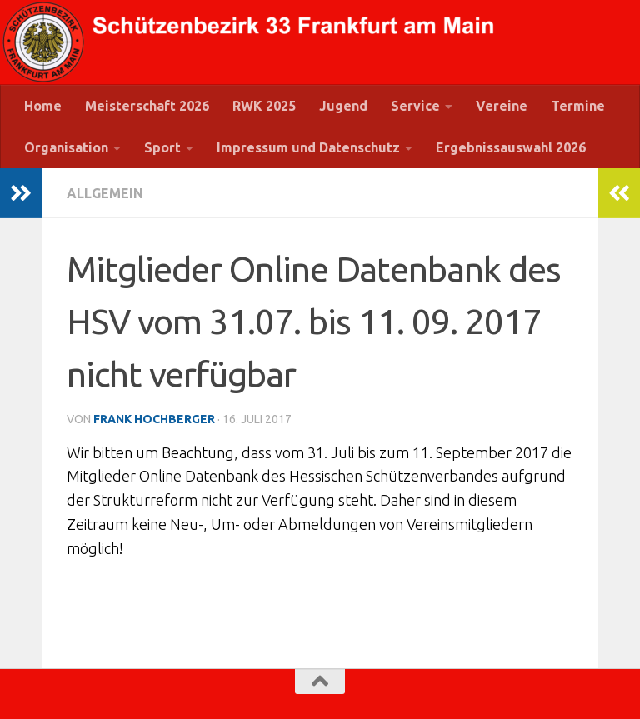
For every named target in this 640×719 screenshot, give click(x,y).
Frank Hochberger (154, 419)
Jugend (343, 105)
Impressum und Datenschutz (308, 147)
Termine (578, 105)
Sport (162, 147)
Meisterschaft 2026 (147, 105)
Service (415, 105)
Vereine (502, 105)
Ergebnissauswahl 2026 (511, 147)
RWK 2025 (264, 105)
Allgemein (105, 193)
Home (43, 105)
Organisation (66, 147)
